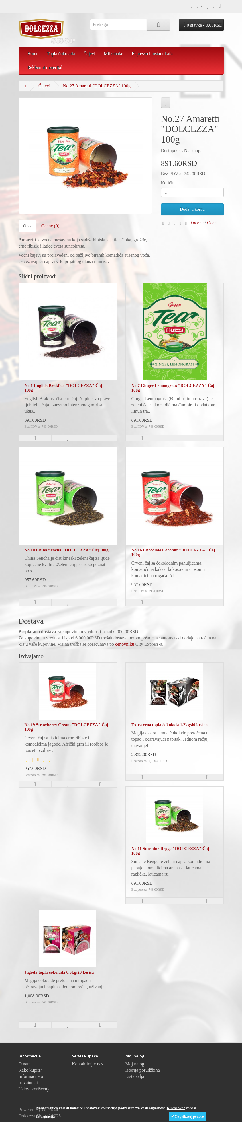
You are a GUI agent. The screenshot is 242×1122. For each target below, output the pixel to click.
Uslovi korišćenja (34, 1088)
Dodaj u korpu (192, 209)
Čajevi (89, 53)
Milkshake (113, 53)
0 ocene (197, 222)
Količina (169, 182)
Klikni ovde (176, 1108)
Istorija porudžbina (142, 1070)
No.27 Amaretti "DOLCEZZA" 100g (97, 85)
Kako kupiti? (30, 1070)
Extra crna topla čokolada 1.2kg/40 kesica (169, 724)
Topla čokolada (61, 53)
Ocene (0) (50, 225)
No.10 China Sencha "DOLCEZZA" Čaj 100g (67, 550)
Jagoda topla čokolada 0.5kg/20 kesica (59, 972)
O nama (26, 1063)
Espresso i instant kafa (152, 53)
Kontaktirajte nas (87, 1063)
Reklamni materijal (44, 67)
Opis (27, 225)
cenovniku (124, 644)
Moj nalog (134, 1063)
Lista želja (134, 1076)
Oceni (212, 222)
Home (32, 53)
